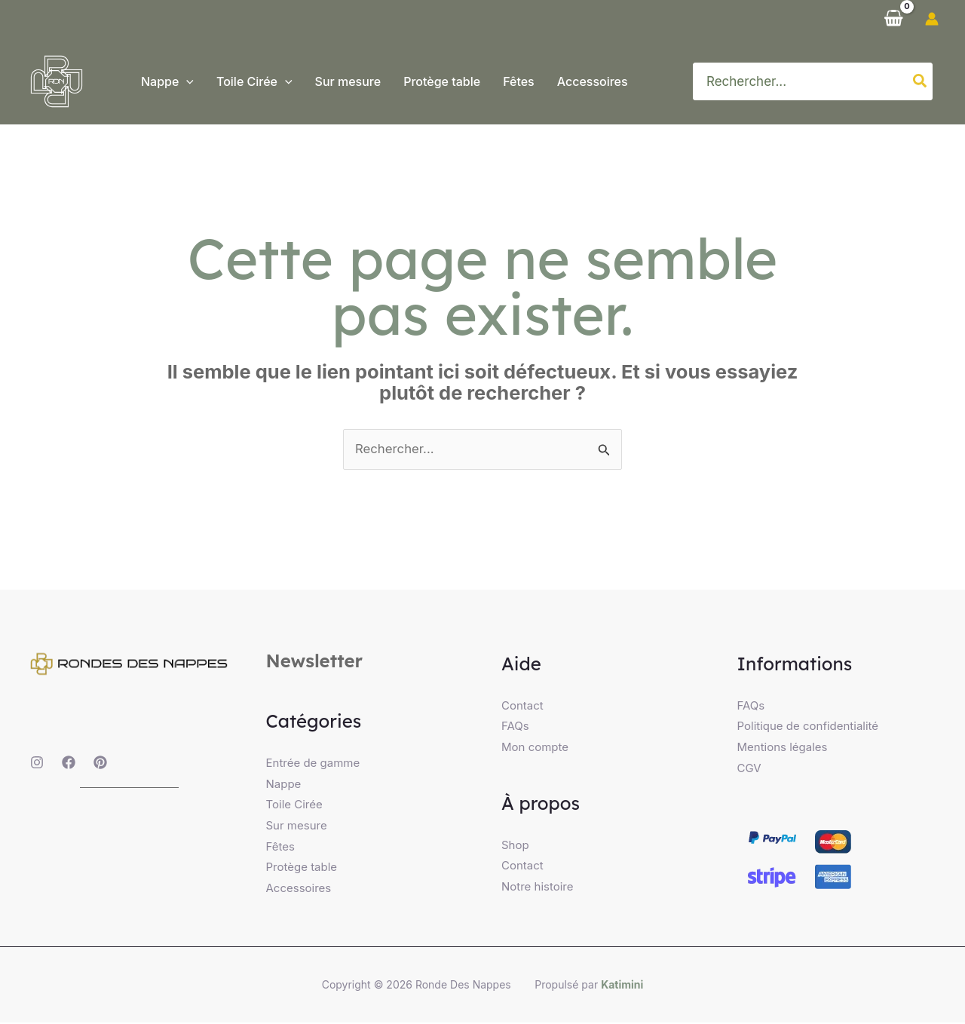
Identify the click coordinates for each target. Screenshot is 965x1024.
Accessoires (299, 890)
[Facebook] (68, 763)
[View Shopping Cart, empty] (893, 19)
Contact (522, 705)
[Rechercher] (920, 81)
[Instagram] (37, 763)
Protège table (302, 869)
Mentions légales (782, 747)
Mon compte (534, 747)
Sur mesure (296, 827)
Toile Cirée (294, 806)
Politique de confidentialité (808, 726)
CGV (749, 769)
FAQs (515, 726)
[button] (167, 81)
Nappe (284, 784)
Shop (515, 846)
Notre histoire (537, 888)
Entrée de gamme (313, 763)
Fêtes (280, 848)
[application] (186, 81)
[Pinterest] (100, 763)
